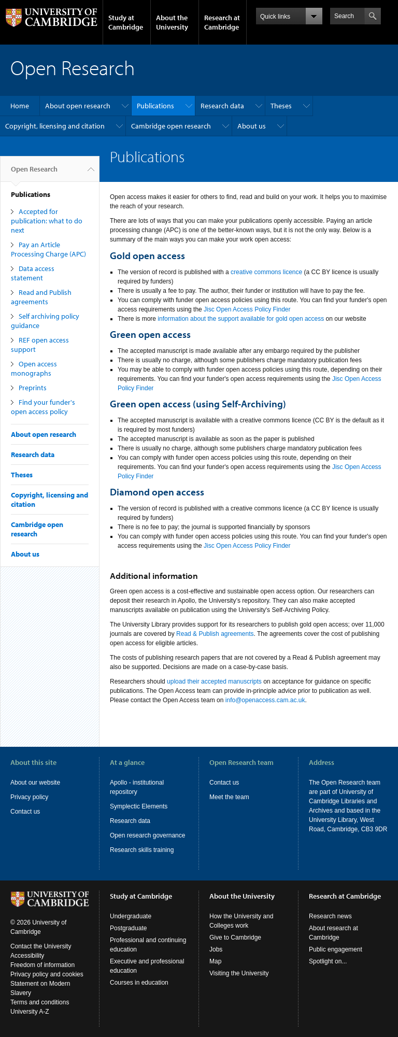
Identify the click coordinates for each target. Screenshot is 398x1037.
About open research (77, 105)
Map (215, 961)
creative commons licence (266, 272)
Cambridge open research (171, 126)
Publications (155, 105)
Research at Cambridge (222, 22)
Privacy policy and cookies (46, 974)
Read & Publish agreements (214, 633)
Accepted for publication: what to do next (46, 221)
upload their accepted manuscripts (214, 681)
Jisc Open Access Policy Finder (247, 309)
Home (19, 105)
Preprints (33, 387)
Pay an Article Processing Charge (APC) (48, 249)
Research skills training (142, 850)
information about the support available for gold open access (240, 318)
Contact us (25, 811)
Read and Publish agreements (41, 297)
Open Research (34, 173)
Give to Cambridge (235, 937)
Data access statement (32, 273)
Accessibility (27, 955)
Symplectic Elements (138, 806)
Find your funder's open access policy (43, 406)
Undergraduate (130, 916)
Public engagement (335, 949)
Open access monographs (34, 368)
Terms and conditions (39, 1002)
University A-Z (29, 1011)
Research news (330, 916)
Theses (281, 105)
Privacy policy (29, 797)
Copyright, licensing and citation (55, 126)
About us (251, 126)
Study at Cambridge (125, 22)
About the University (172, 22)
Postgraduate (128, 928)
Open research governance (147, 835)
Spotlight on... (328, 961)
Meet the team (229, 797)
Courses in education (139, 982)
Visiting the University (239, 973)
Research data (222, 105)
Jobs (215, 949)
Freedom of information (42, 965)
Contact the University (40, 946)
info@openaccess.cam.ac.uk (265, 700)
